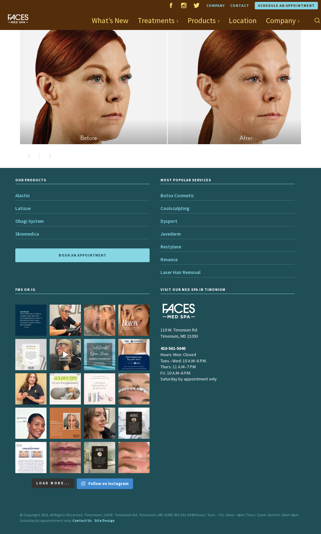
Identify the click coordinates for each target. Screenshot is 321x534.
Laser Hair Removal (180, 272)
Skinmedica (27, 234)
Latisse (23, 208)
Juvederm (170, 234)
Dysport (168, 221)
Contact (239, 5)
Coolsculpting (175, 208)
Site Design (104, 520)
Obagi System (29, 221)
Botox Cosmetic (177, 195)
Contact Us (82, 520)
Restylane (170, 247)
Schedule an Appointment (286, 5)
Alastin (22, 195)
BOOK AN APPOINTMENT (82, 255)
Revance (169, 259)
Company (215, 5)
